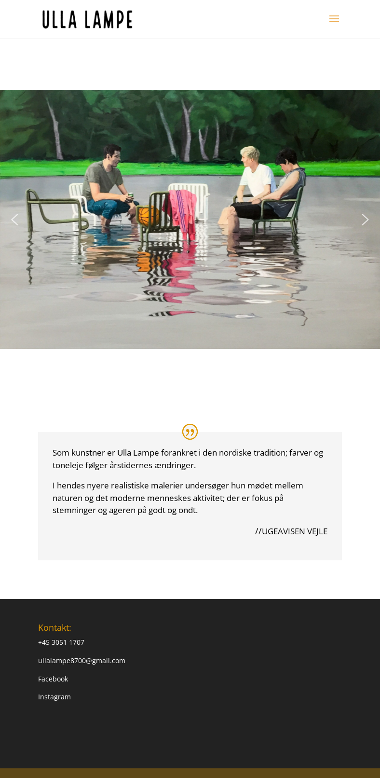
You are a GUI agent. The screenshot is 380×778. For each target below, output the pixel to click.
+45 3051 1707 (61, 642)
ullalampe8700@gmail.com (81, 660)
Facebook (53, 678)
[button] (14, 219)
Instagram (54, 696)
